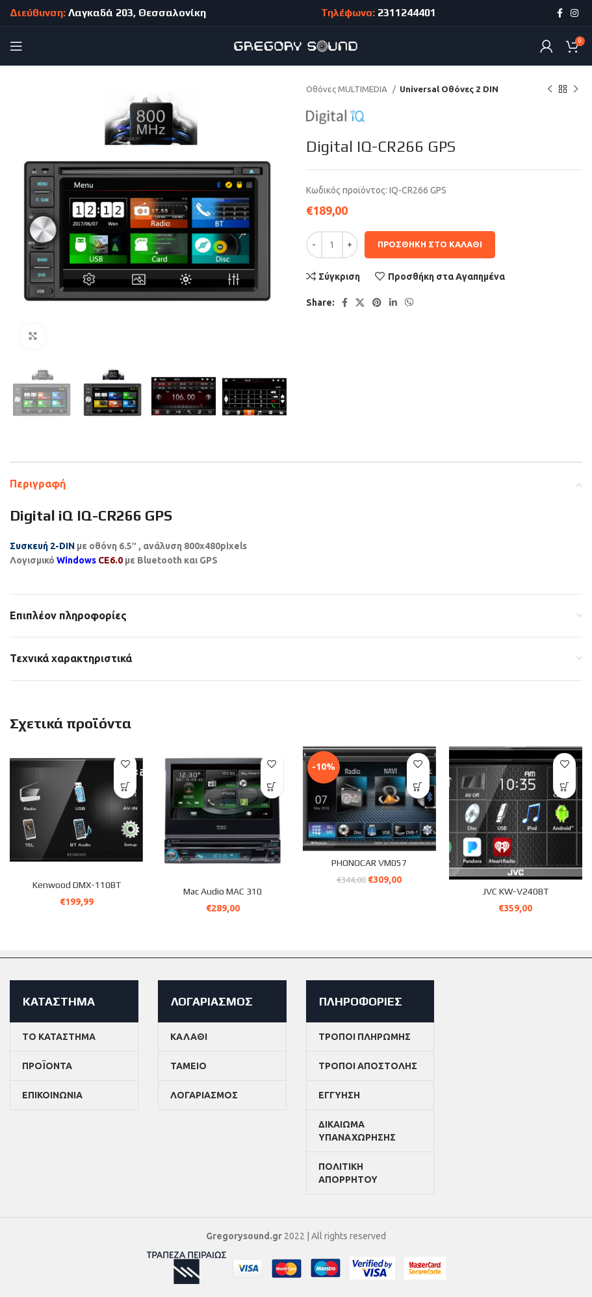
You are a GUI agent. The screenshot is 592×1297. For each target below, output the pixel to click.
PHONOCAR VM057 (369, 863)
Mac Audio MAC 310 (222, 891)
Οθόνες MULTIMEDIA (347, 89)
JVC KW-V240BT (515, 891)
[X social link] (360, 302)
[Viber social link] (409, 302)
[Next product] (575, 89)
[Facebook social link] (560, 13)
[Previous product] (549, 89)
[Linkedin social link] (393, 302)
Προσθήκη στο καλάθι (430, 244)
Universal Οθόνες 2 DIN (449, 89)
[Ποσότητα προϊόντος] (332, 244)
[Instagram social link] (574, 13)
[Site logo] (296, 45)
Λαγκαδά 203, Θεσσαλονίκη (137, 12)
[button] (125, 787)
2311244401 (407, 12)
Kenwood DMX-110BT (76, 885)
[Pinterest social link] (376, 302)
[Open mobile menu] (16, 46)
